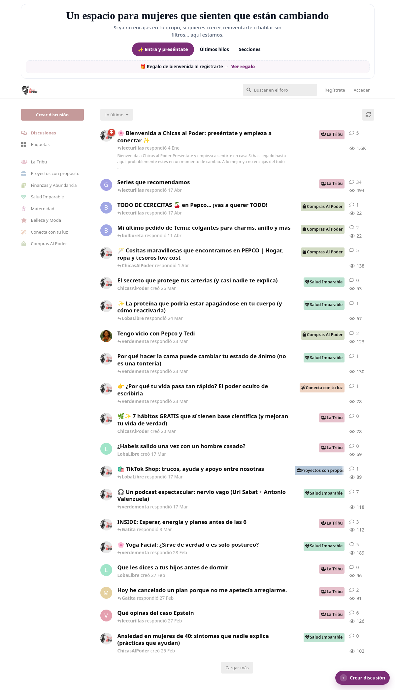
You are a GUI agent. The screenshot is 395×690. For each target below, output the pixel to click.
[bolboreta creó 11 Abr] (106, 230)
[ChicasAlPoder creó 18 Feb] (106, 359)
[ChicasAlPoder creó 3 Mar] (106, 525)
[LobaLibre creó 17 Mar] (106, 449)
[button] (362, 678)
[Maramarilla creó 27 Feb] (106, 593)
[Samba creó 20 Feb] (106, 336)
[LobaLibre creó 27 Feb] (106, 570)
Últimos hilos (214, 49)
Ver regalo (243, 67)
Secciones (250, 49)
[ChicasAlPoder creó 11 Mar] (106, 471)
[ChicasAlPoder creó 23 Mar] (106, 389)
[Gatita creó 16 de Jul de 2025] (106, 185)
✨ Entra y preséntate (163, 49)
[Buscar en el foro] (280, 90)
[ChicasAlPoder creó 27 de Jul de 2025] (106, 547)
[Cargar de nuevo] (368, 115)
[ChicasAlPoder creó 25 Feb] (106, 639)
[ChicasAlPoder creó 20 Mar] (106, 419)
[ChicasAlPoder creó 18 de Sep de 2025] (106, 136)
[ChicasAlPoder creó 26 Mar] (106, 283)
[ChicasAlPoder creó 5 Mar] (106, 495)
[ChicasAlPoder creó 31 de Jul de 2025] (106, 253)
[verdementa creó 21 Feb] (106, 615)
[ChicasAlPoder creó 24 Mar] (106, 306)
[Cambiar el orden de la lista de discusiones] (116, 115)
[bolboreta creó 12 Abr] (106, 208)
